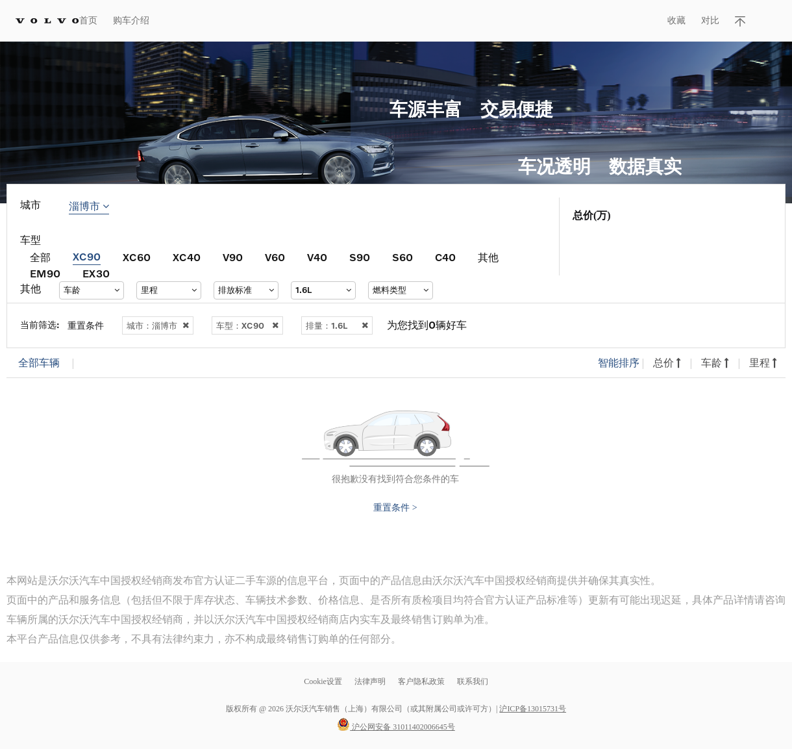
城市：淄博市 (158, 325)
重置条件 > (395, 508)
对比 (710, 20)
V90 (233, 257)
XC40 (187, 257)
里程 (763, 362)
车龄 (715, 362)
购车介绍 (131, 20)
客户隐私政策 (421, 681)
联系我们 (472, 681)
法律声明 (371, 681)
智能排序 (618, 362)
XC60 (137, 257)
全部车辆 (39, 362)
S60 (402, 257)
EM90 (45, 273)
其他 (488, 257)
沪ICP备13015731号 (532, 708)
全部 (40, 257)
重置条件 (86, 325)
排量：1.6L (337, 325)
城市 (30, 204)
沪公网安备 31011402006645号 (396, 726)
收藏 (676, 20)
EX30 (96, 273)
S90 (359, 257)
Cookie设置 (323, 681)
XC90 (87, 256)
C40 (445, 257)
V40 (317, 257)
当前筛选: (40, 324)
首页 (88, 20)
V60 (275, 257)
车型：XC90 (247, 325)
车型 (30, 240)
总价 (667, 362)
